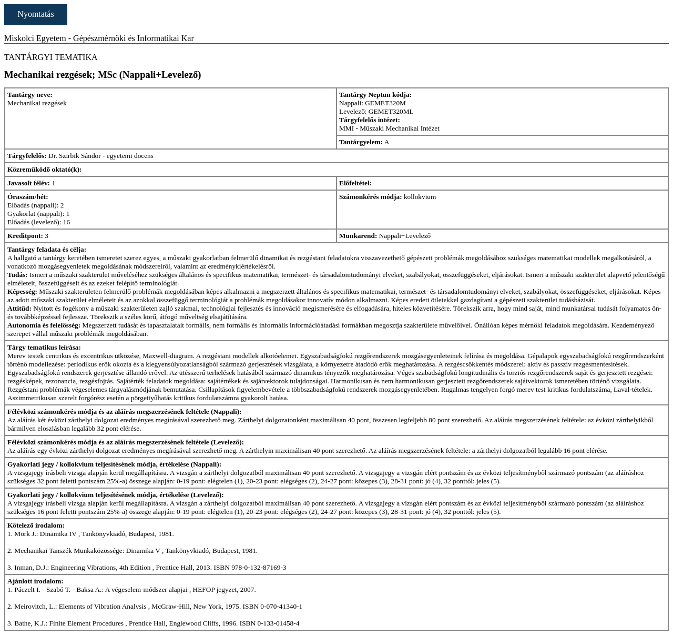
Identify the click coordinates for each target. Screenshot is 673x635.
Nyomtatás (35, 13)
